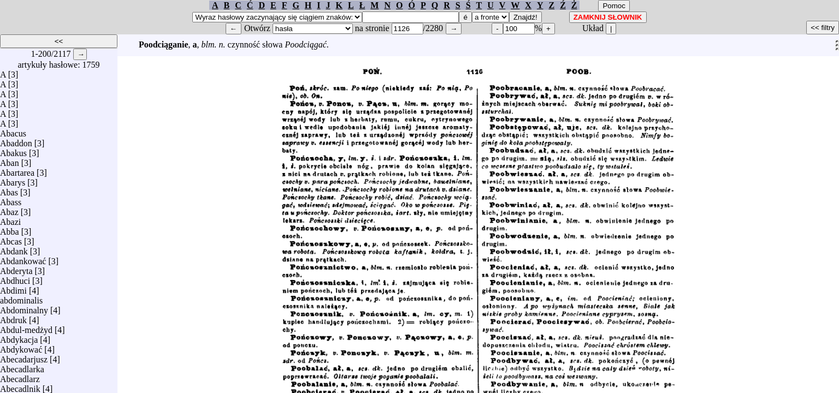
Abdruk (13, 317)
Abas (9, 189)
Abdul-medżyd (26, 327)
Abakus (13, 150)
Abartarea (17, 170)
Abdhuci (15, 278)
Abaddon (16, 140)
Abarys (12, 179)
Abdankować (23, 258)
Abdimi (13, 288)
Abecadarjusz (24, 356)
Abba (9, 229)
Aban (9, 160)
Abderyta (16, 268)
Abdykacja (19, 337)
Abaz (9, 209)
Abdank (14, 248)
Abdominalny (24, 307)
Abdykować (21, 347)
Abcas (11, 238)
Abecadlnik (20, 386)
